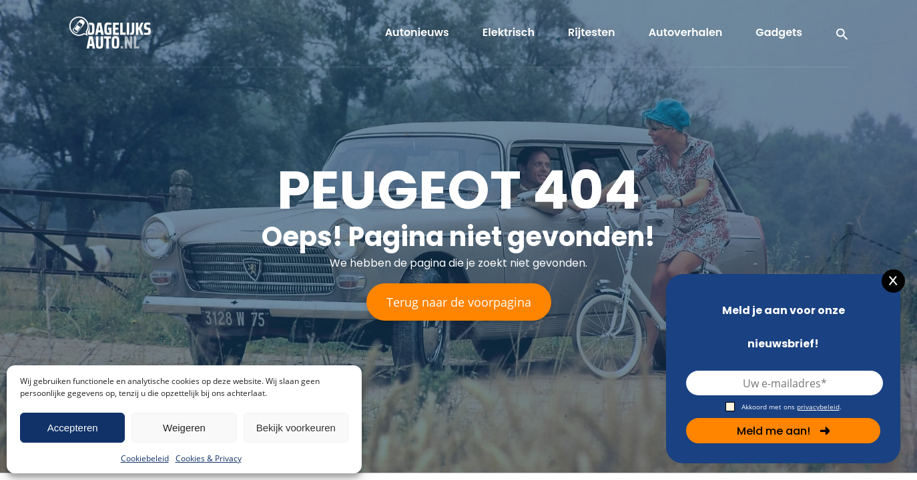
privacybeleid (818, 406)
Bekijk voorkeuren (296, 427)
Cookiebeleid (145, 458)
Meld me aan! (783, 431)
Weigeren (184, 427)
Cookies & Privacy (209, 458)
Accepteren (72, 427)
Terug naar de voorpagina (458, 302)
